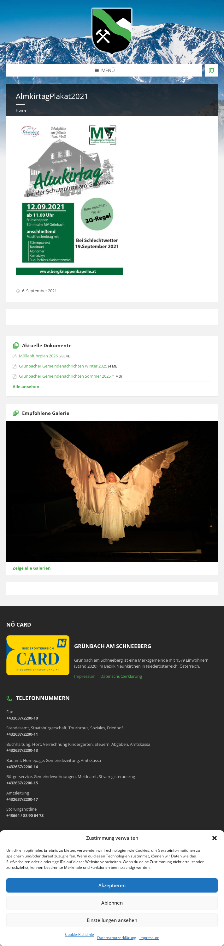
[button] (214, 838)
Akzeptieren (112, 885)
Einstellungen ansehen (112, 920)
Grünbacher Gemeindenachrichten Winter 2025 (63, 366)
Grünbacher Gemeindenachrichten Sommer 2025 (65, 376)
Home (21, 110)
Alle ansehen (26, 386)
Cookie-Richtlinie (79, 934)
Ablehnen (112, 903)
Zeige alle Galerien (32, 568)
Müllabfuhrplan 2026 (38, 356)
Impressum (149, 937)
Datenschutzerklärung (116, 937)
